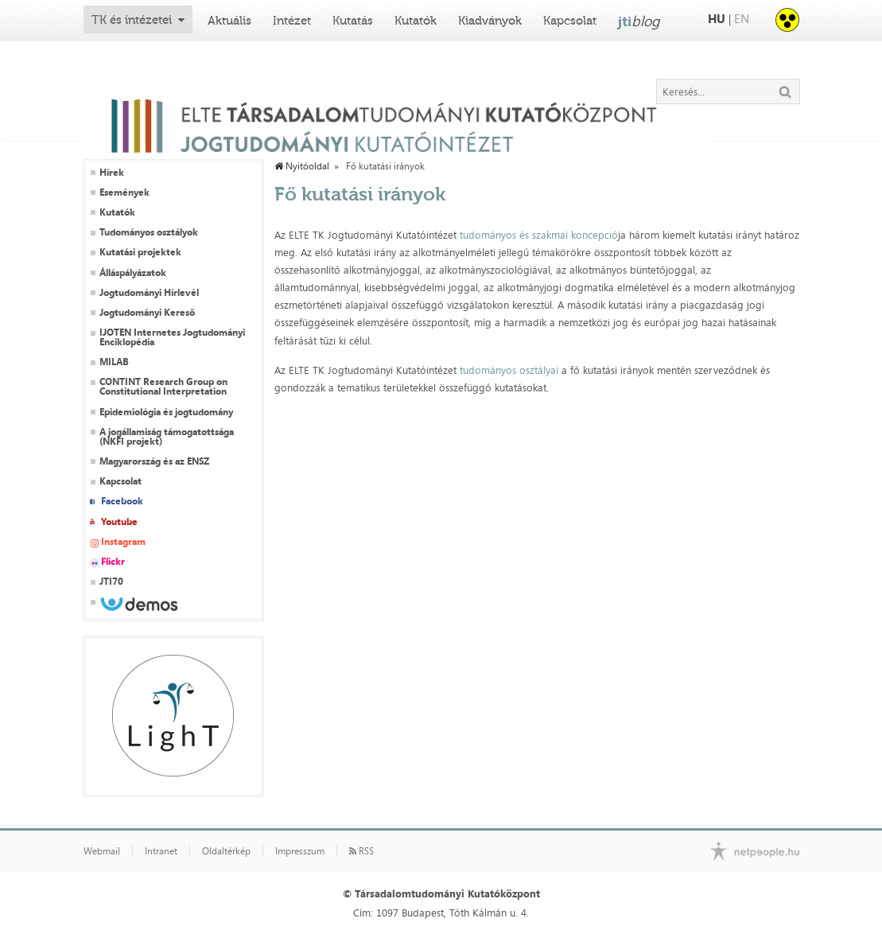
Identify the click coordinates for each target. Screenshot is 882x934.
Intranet (161, 851)
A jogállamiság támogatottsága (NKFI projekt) (166, 436)
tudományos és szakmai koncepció (539, 235)
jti (639, 20)
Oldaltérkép (226, 851)
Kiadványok (490, 21)
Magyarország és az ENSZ (154, 461)
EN (741, 18)
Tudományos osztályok (148, 232)
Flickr (113, 561)
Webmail (102, 851)
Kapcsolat (569, 21)
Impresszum (299, 851)
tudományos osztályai (509, 370)
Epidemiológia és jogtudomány (166, 412)
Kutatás (352, 21)
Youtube (119, 522)
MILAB (114, 362)
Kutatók (415, 21)
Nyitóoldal (301, 166)
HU (716, 18)
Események (124, 192)
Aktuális (229, 21)
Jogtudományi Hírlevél (149, 293)
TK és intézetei (131, 20)
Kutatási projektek (140, 252)
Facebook (122, 501)
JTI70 (111, 581)
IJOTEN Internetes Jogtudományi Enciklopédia (172, 337)
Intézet (292, 21)
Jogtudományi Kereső (147, 312)
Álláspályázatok (132, 273)
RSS (361, 851)
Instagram (123, 542)
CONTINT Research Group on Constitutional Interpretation (163, 386)
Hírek (111, 172)
